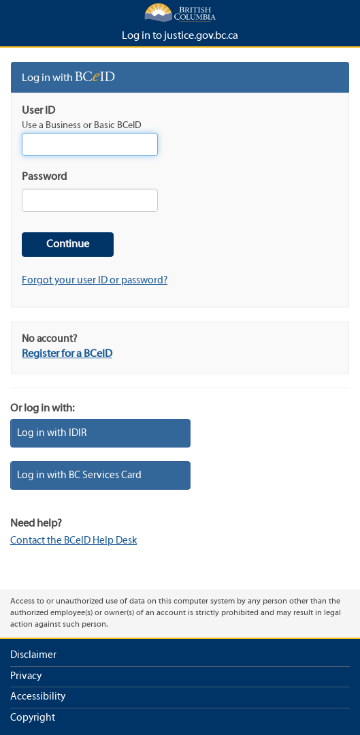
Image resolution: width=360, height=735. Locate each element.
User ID (38, 111)
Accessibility (37, 696)
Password (44, 177)
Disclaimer (33, 655)
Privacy (26, 676)
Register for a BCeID (67, 354)
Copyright (32, 718)
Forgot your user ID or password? (94, 280)
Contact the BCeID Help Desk (73, 540)
